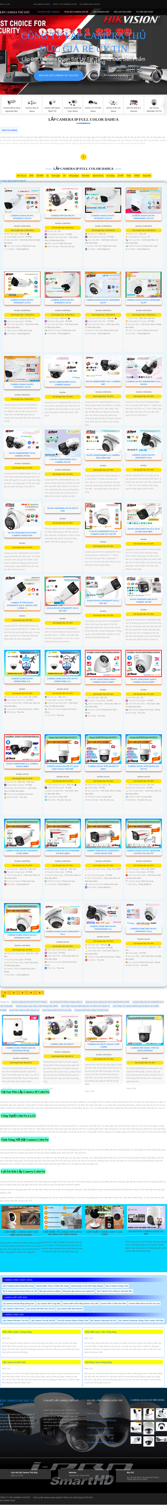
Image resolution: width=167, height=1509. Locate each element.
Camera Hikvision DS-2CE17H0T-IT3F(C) (29, 1002)
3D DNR (40, 176)
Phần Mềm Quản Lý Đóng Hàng (17, 1332)
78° (64, 176)
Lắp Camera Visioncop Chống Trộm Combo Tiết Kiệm (141, 1320)
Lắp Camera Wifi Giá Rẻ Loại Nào (56, 1010)
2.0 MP (120, 176)
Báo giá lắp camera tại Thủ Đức (58, 75)
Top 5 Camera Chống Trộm (116, 1286)
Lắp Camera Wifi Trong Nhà (48, 1303)
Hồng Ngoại (73, 176)
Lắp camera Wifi (101, 12)
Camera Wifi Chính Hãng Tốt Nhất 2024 (91, 1010)
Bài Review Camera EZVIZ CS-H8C (146, 1232)
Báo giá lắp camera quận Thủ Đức (101, 1420)
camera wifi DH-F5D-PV (63, 216)
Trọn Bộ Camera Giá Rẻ (76, 12)
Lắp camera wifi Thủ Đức (90, 4)
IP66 (31, 176)
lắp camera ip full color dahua (83, 119)
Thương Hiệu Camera (48, 12)
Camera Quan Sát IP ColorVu (13, 181)
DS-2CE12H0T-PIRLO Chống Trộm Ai (66, 1002)
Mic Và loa (21, 176)
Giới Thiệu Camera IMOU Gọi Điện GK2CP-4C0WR (21, 1233)
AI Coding (110, 176)
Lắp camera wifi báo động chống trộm (18, 1303)
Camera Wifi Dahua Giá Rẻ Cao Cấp (144, 1303)
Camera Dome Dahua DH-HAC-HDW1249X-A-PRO (107, 1002)
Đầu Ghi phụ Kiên (122, 12)
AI (47, 176)
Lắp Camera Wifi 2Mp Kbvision (70, 1309)
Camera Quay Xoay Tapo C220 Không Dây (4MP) (37, 1006)
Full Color (85, 176)
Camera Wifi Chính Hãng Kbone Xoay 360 (80, 1303)
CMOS (137, 176)
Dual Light (56, 176)
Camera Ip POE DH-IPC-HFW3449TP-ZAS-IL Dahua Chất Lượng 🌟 (22, 605)
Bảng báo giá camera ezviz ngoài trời (78, 1291)
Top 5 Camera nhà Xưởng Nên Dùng (18, 1286)
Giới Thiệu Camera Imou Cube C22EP (104, 1233)
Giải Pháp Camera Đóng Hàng (98, 1362)
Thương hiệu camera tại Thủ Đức (101, 1442)
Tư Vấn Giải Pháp (144, 12)
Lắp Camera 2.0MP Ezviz (13, 1309)
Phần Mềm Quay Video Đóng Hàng (100, 1332)
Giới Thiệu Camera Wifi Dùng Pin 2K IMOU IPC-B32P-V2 (85, 1006)
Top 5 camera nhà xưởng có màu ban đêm (114, 1291)
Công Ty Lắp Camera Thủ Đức (65, 4)
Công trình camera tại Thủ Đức (100, 1428)
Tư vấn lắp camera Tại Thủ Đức (100, 1435)
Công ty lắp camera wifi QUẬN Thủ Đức (104, 1413)
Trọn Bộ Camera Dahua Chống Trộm (72, 1320)
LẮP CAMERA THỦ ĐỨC (15, 12)
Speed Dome (98, 176)
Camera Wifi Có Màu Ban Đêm (113, 1303)
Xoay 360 (146, 176)
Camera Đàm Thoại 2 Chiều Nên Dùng (52, 1286)
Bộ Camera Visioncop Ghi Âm (103, 1320)
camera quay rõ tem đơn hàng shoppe (87, 1286)
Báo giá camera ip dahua (50, 1291)
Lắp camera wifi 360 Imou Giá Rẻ (40, 1309)
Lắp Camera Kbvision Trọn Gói (15, 1320)
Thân (129, 176)
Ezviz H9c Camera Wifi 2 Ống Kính (24, 1010)
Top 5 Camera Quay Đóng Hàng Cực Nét (19, 1291)
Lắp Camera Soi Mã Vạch (14, 1362)
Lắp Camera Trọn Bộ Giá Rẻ (43, 1320)
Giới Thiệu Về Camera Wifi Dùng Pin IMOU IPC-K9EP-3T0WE (62, 1233)
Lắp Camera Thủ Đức (41, 4)
